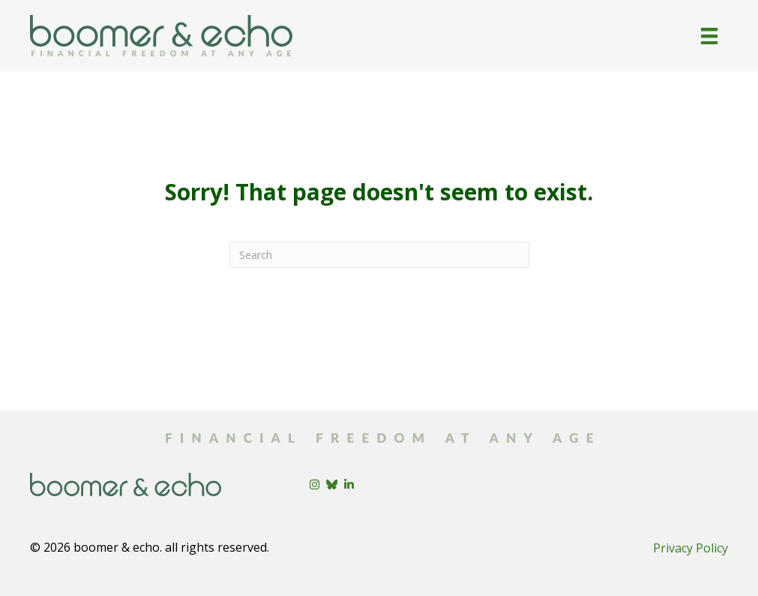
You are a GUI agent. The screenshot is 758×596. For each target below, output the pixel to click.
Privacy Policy (690, 548)
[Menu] (709, 36)
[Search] (379, 255)
